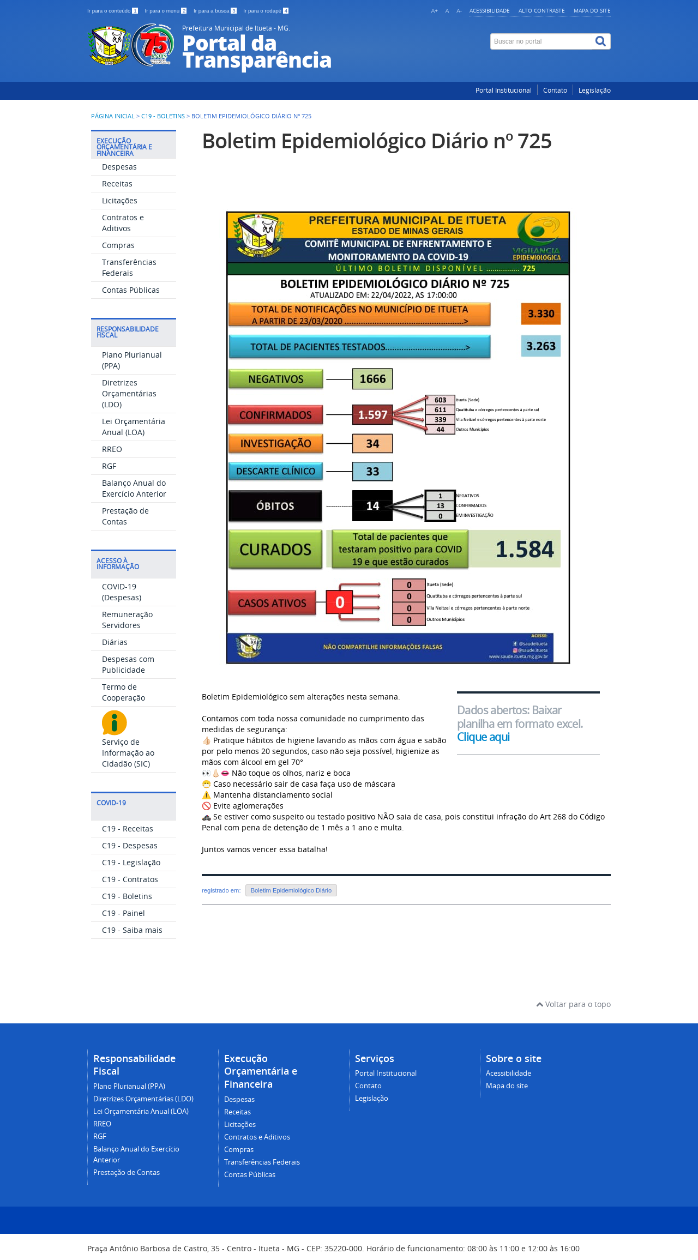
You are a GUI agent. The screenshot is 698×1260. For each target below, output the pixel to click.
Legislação (595, 90)
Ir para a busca (216, 11)
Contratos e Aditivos (123, 222)
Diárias (115, 642)
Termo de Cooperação (123, 692)
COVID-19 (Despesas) (121, 591)
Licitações (119, 200)
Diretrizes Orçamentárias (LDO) (129, 393)
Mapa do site (592, 10)
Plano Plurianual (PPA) (129, 1086)
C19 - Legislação (131, 862)
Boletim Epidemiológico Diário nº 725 (377, 140)
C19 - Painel (123, 913)
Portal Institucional (504, 90)
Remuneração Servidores (127, 619)
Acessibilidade (490, 10)
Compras (118, 245)
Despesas (119, 166)
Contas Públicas (131, 290)
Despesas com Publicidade (128, 664)
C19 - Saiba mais (132, 930)
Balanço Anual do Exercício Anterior (134, 488)
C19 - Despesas (130, 845)
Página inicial (113, 116)
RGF (109, 466)
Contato (555, 90)
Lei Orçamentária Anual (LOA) (133, 426)
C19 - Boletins (163, 116)
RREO (112, 449)
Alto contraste (542, 10)
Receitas (117, 183)
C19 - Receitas (127, 828)
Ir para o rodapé (265, 11)
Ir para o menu (166, 11)
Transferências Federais (129, 267)
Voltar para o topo (573, 1004)
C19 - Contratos (130, 879)
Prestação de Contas (125, 516)
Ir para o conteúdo (113, 11)
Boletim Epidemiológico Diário (291, 890)
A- (459, 11)
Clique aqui (483, 737)
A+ (434, 11)
